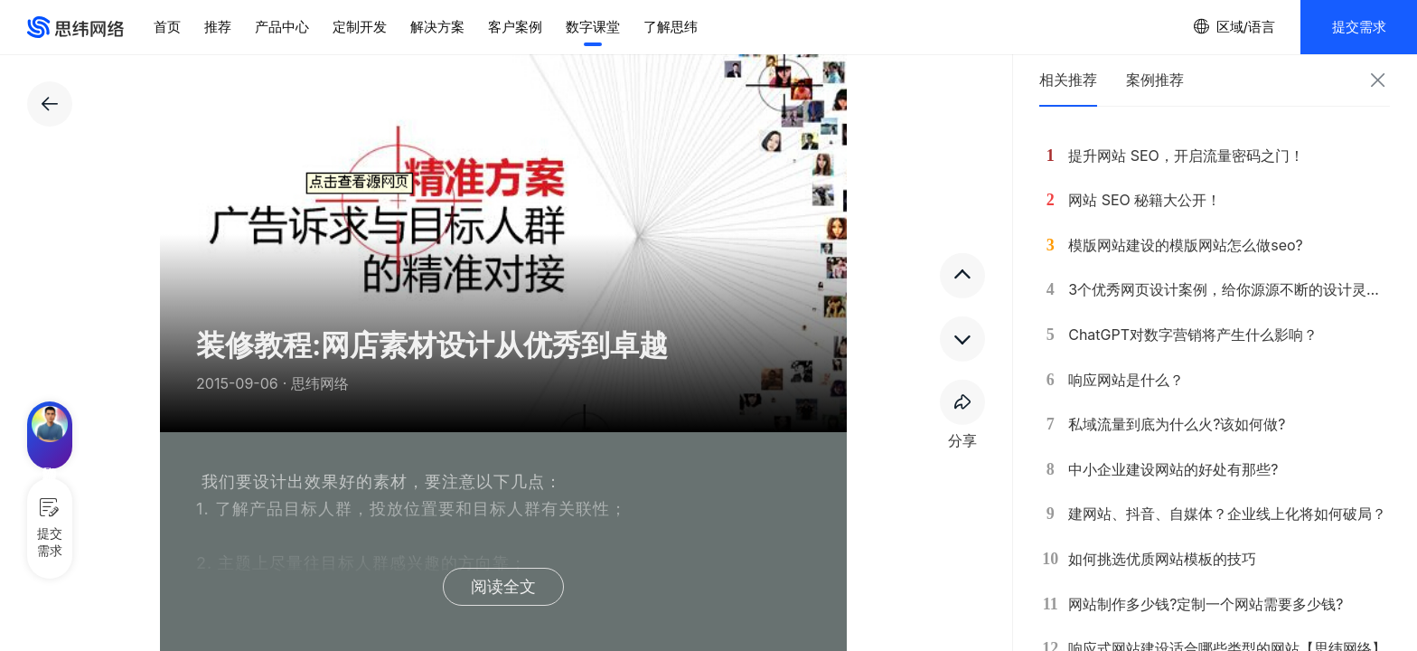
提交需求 (1359, 26)
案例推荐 (1155, 80)
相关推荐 (1068, 80)
